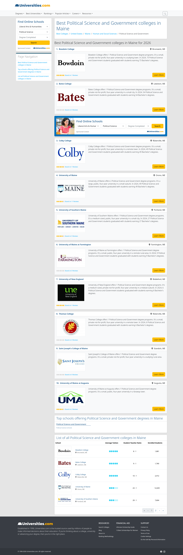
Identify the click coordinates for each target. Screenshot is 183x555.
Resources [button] (86, 13)
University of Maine (68, 175)
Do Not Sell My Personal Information (153, 540)
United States (77, 33)
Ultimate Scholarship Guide (125, 527)
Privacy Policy (145, 530)
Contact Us (144, 527)
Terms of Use (145, 533)
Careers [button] (75, 13)
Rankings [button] (48, 13)
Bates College (65, 83)
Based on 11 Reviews (72, 201)
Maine (87, 33)
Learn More (159, 75)
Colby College (65, 140)
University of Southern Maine (72, 210)
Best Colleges (62, 33)
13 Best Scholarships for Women (127, 530)
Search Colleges (104, 527)
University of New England (71, 279)
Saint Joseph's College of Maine (73, 348)
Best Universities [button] (33, 13)
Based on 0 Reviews (71, 110)
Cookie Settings (146, 536)
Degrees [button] (19, 13)
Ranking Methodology (106, 536)
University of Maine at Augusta (74, 383)
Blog (100, 530)
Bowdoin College (66, 49)
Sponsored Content (24, 48)
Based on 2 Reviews (71, 409)
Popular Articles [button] (62, 13)
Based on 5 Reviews (71, 236)
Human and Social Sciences (105, 33)
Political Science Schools (64, 428)
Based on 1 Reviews (71, 75)
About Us (102, 533)
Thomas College (66, 314)
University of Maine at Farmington (75, 244)
